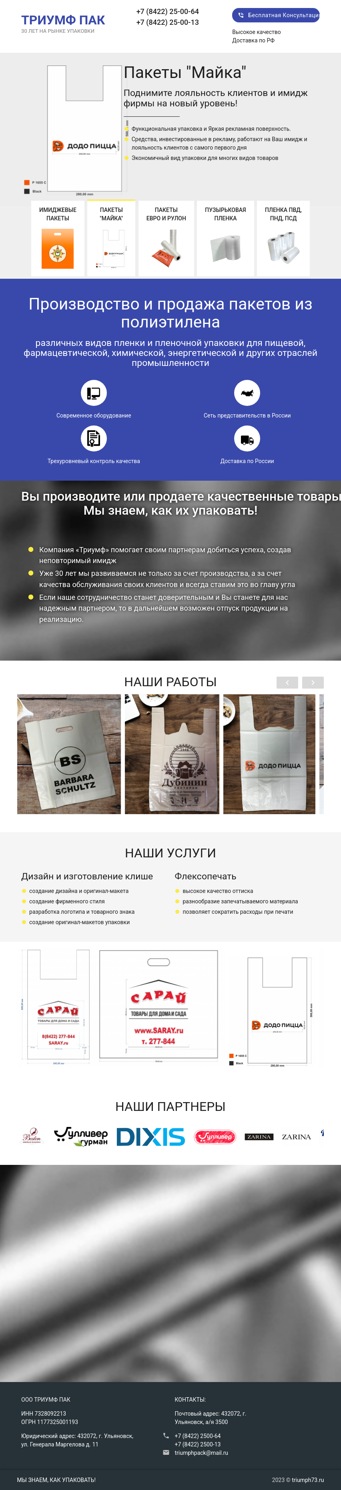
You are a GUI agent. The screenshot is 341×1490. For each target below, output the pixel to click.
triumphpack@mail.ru (201, 1453)
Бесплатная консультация (279, 15)
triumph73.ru (308, 1480)
